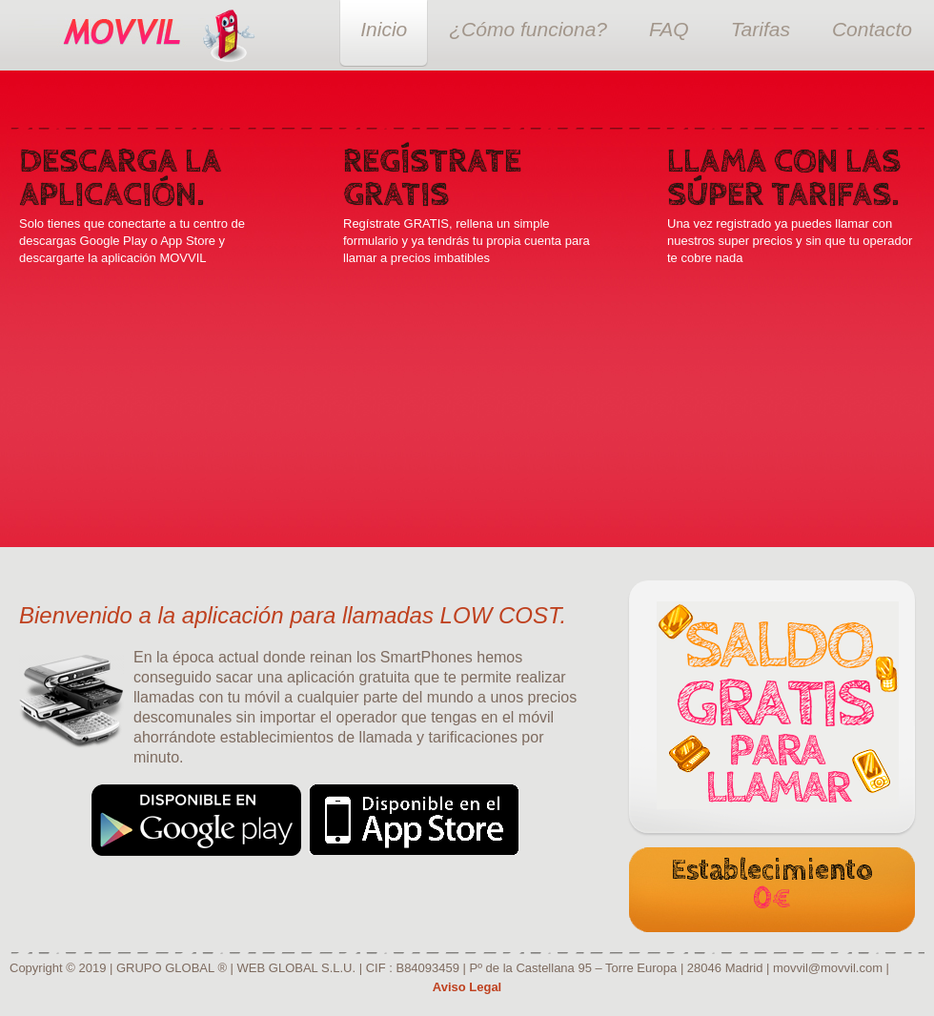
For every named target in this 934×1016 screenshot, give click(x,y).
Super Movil (125, 34)
